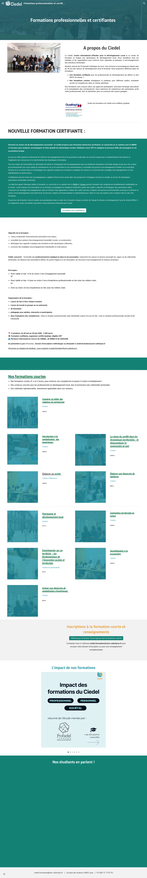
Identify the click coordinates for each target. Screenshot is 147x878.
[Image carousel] (73, 712)
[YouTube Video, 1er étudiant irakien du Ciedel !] (39, 793)
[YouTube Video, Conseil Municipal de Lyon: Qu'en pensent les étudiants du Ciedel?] (107, 793)
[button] (3, 3)
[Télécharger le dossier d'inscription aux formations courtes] (96, 638)
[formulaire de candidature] (73, 210)
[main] (73, 20)
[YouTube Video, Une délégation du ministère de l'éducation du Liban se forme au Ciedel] (73, 842)
